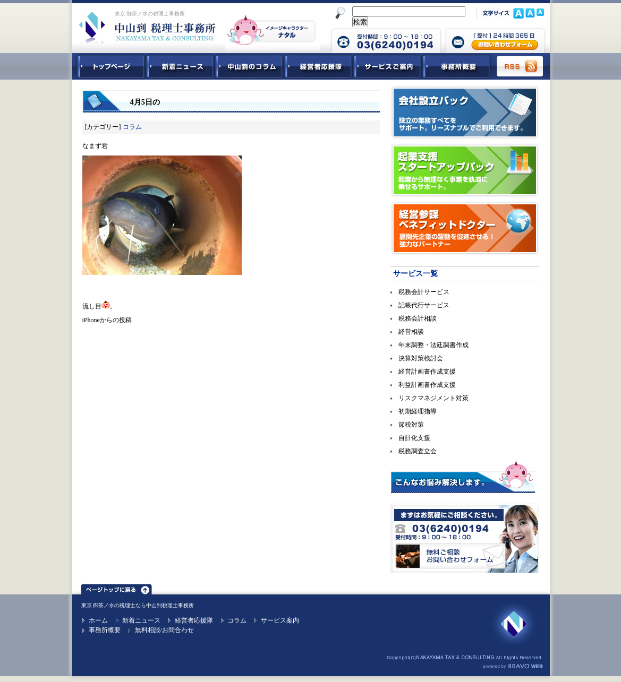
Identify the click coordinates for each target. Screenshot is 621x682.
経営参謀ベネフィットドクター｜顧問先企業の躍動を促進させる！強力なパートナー (464, 228)
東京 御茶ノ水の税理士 (108, 605)
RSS (520, 66)
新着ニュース (180, 66)
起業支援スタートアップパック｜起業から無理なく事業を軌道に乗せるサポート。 (464, 170)
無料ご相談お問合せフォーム (464, 538)
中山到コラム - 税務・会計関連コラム (249, 66)
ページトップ (116, 587)
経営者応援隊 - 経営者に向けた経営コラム (318, 66)
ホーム (98, 620)
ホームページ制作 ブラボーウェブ (512, 666)
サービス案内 (280, 620)
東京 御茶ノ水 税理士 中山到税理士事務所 (147, 27)
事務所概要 (456, 66)
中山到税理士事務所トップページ (109, 66)
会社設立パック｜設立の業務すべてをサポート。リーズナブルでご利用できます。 (464, 112)
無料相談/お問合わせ (164, 630)
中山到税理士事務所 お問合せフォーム (495, 40)
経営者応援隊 (194, 620)
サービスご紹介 (387, 66)
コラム (132, 127)
